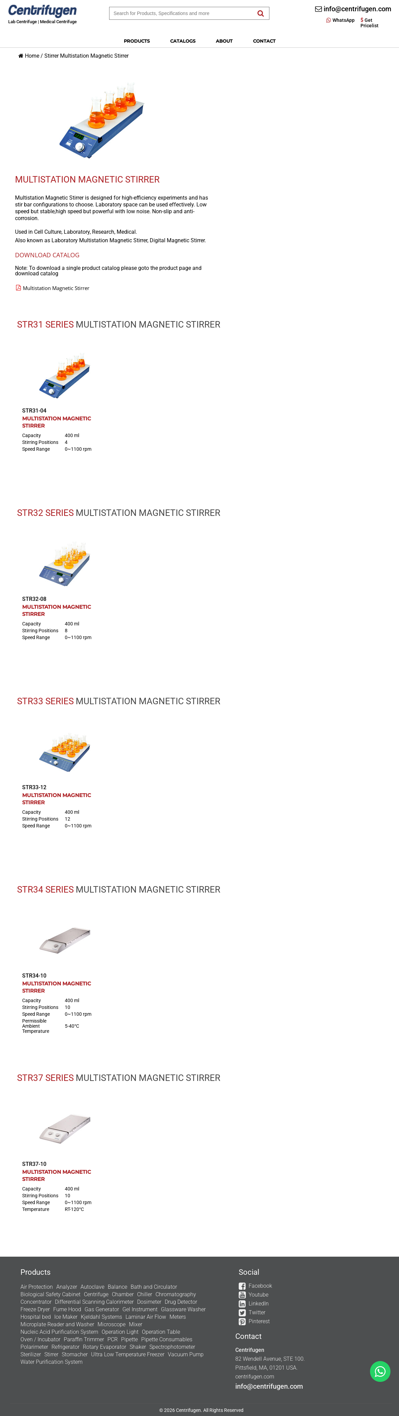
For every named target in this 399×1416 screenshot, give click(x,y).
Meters (177, 1317)
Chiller (144, 1294)
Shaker (138, 1347)
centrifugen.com (254, 1376)
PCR (112, 1339)
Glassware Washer (183, 1309)
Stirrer (51, 56)
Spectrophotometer (172, 1347)
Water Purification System (51, 1362)
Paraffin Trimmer (84, 1339)
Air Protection (36, 1287)
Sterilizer (30, 1354)
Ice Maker (65, 1317)
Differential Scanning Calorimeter (94, 1302)
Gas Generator (102, 1309)
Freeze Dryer (35, 1309)
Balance (117, 1287)
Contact (264, 41)
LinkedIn (259, 1303)
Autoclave (92, 1287)
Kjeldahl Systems (101, 1317)
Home (32, 56)
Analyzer (66, 1287)
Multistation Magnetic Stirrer (94, 56)
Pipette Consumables (166, 1339)
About (224, 41)
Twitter (257, 1312)
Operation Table (161, 1332)
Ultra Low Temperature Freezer (127, 1354)
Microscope (111, 1324)
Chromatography (176, 1294)
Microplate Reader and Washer (57, 1324)
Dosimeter (149, 1302)
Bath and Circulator (154, 1287)
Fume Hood (67, 1309)
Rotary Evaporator (104, 1347)
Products (137, 41)
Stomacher (75, 1354)
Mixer (135, 1324)
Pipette (129, 1339)
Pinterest (259, 1321)
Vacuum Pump (186, 1354)
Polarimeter (34, 1347)
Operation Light (120, 1332)
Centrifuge (96, 1294)
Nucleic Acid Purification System (59, 1332)
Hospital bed (35, 1317)
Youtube (258, 1294)
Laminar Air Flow (145, 1317)
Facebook (260, 1286)
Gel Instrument (140, 1309)
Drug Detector (181, 1302)
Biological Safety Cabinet (50, 1294)
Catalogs (182, 41)
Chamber (123, 1294)
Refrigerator (65, 1347)
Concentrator (35, 1302)
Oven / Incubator (40, 1339)
